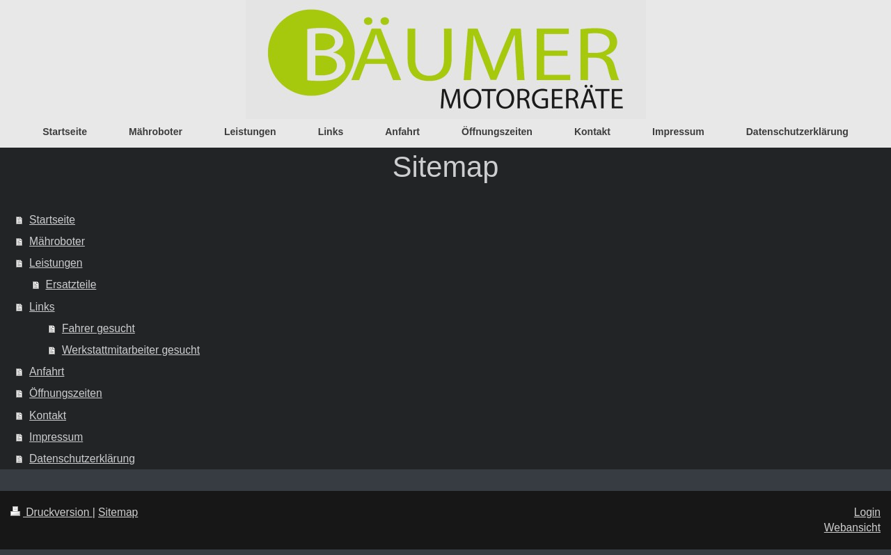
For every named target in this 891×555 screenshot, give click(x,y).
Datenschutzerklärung (82, 458)
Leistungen (55, 263)
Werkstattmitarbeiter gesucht (131, 350)
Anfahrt (46, 371)
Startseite (52, 220)
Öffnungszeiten (65, 393)
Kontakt (47, 415)
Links (41, 307)
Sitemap (118, 512)
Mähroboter (57, 241)
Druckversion (51, 512)
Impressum (56, 437)
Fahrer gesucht (98, 328)
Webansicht (852, 527)
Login (867, 512)
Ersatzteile (71, 284)
